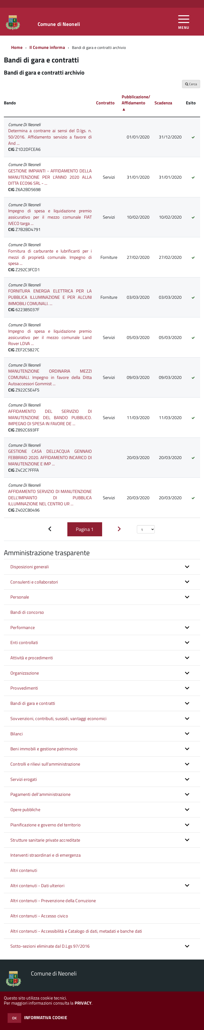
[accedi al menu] (184, 21)
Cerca (191, 83)
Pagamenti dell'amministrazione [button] (40, 794)
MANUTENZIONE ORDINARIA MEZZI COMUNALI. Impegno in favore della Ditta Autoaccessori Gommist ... (50, 377)
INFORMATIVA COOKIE (45, 1017)
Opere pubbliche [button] (25, 809)
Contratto (105, 103)
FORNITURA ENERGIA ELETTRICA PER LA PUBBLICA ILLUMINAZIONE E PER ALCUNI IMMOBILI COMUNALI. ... (50, 297)
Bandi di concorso (27, 612)
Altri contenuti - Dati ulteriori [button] (37, 885)
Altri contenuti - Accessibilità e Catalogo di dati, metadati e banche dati (76, 931)
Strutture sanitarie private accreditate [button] (45, 840)
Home (16, 47)
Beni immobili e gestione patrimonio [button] (43, 749)
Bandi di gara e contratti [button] (32, 703)
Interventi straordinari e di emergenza (45, 855)
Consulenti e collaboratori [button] (34, 582)
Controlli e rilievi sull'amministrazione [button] (45, 764)
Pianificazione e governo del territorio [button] (45, 825)
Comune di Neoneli (59, 24)
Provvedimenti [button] (24, 688)
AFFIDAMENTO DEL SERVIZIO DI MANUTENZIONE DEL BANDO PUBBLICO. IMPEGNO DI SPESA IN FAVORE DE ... (50, 417)
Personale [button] (19, 597)
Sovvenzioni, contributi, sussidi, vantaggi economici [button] (58, 718)
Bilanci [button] (16, 733)
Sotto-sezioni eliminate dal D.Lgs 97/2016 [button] (50, 946)
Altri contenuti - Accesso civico (39, 916)
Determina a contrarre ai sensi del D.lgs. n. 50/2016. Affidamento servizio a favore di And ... (50, 136)
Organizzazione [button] (24, 673)
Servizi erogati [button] (23, 779)
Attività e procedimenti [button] (31, 657)
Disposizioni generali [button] (29, 566)
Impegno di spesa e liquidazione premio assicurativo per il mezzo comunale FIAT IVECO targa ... (50, 217)
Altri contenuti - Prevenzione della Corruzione (53, 900)
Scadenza (163, 103)
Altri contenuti (23, 870)
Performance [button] (22, 627)
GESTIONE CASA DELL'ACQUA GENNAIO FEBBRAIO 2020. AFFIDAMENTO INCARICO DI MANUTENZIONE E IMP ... (50, 457)
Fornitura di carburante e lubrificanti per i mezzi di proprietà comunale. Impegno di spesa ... (50, 257)
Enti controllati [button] (24, 642)
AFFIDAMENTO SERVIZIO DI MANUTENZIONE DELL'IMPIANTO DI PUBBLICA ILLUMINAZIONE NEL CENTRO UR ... (50, 497)
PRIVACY (83, 1003)
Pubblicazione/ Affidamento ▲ (136, 102)
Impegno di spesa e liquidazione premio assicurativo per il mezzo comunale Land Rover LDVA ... (50, 337)
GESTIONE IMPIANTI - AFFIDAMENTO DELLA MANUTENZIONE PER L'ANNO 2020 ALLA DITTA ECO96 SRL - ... (50, 177)
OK (14, 1018)
